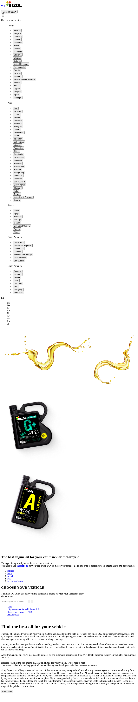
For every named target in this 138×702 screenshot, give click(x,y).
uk (8, 318)
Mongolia (18, 126)
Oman (16, 130)
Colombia (18, 283)
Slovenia (17, 55)
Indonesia (18, 176)
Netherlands (19, 67)
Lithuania (18, 42)
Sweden (17, 82)
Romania (18, 52)
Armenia (17, 111)
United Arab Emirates (23, 197)
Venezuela (18, 293)
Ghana (17, 223)
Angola (17, 229)
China (16, 151)
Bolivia (17, 277)
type (9, 578)
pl (8, 313)
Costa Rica (19, 242)
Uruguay (17, 274)
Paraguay (18, 289)
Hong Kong (19, 172)
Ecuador (17, 271)
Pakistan (17, 163)
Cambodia (18, 154)
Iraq (15, 108)
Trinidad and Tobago (23, 255)
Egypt (16, 214)
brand (9, 573)
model (10, 576)
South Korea (19, 185)
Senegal (17, 220)
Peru (16, 286)
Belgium (17, 92)
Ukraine (17, 58)
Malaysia (18, 160)
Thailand (17, 188)
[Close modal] (3, 15)
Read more (7, 691)
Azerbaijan (18, 148)
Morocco (17, 217)
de (8, 305)
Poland (17, 49)
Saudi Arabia (19, 182)
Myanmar (18, 123)
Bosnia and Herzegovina (24, 79)
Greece (17, 39)
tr (8, 324)
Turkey (17, 200)
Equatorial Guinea (22, 226)
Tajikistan (18, 139)
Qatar (16, 136)
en (8, 302)
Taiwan (17, 194)
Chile (16, 280)
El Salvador (19, 261)
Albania (17, 30)
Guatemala (19, 248)
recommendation (15, 581)
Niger (16, 232)
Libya (16, 210)
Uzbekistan (19, 142)
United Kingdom (21, 64)
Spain (16, 95)
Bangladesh (19, 166)
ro (8, 321)
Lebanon (18, 120)
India (16, 191)
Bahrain (17, 169)
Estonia (17, 61)
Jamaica (17, 252)
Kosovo (17, 73)
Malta (16, 46)
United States (20, 258)
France (17, 85)
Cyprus (17, 88)
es (8, 308)
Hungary (17, 76)
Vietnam (17, 145)
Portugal (17, 98)
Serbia (17, 70)
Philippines (18, 133)
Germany (18, 36)
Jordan (17, 114)
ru (8, 310)
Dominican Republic (22, 245)
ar (8, 316)
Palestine (18, 179)
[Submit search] (32, 601)
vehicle (10, 571)
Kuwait (17, 117)
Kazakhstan (19, 157)
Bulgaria (17, 33)
